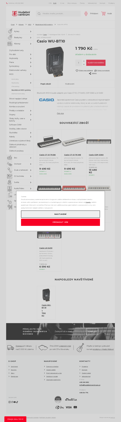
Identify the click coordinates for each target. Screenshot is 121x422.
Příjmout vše (60, 223)
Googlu (88, 201)
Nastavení (60, 213)
